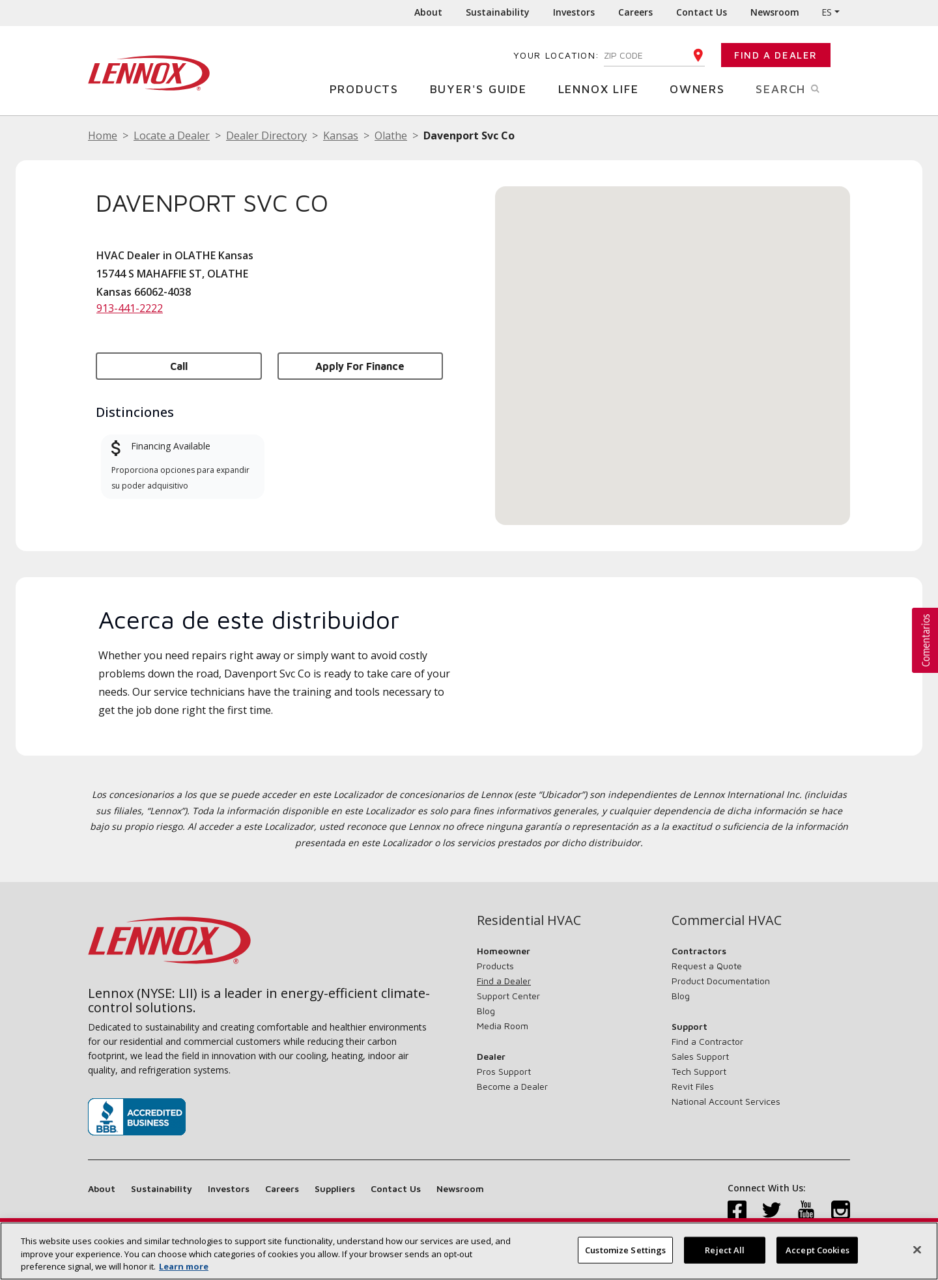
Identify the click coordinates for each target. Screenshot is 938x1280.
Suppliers (335, 1188)
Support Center (508, 995)
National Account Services (726, 1101)
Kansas (340, 135)
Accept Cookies (817, 1249)
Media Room (502, 1025)
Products (369, 88)
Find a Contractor (707, 1041)
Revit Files (693, 1086)
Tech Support (699, 1071)
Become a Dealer (512, 1086)
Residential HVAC (529, 920)
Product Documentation (721, 980)
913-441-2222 (129, 308)
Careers (635, 12)
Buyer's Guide (483, 88)
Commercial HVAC (727, 920)
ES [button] (826, 12)
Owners (702, 88)
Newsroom (774, 12)
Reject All (725, 1249)
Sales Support (700, 1056)
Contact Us (701, 12)
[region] (469, 1251)
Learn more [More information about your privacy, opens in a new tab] (183, 1266)
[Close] (917, 1249)
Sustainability (498, 12)
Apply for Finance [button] (360, 366)
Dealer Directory (266, 135)
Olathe (391, 135)
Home (102, 135)
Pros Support (504, 1071)
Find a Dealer (775, 55)
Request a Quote (707, 965)
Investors (574, 12)
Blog (486, 1010)
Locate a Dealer (172, 135)
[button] (672, 344)
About (428, 12)
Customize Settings (625, 1249)
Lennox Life (603, 88)
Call (179, 366)
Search (803, 88)
